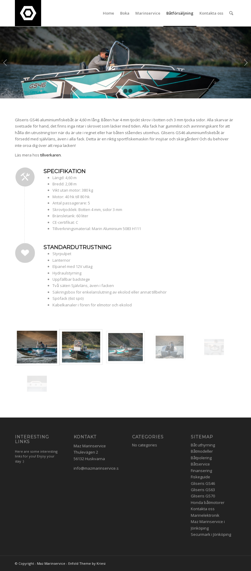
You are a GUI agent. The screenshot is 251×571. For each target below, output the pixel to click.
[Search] (231, 13)
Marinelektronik (205, 515)
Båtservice (200, 464)
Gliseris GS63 (203, 489)
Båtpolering (201, 457)
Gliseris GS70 (203, 496)
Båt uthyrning (203, 445)
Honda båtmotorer (207, 502)
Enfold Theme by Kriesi (87, 563)
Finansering (201, 470)
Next (246, 62)
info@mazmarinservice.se (97, 468)
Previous (5, 62)
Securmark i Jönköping (211, 534)
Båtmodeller (202, 451)
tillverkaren (50, 155)
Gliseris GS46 (203, 483)
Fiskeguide (200, 477)
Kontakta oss (203, 508)
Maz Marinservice (51, 563)
